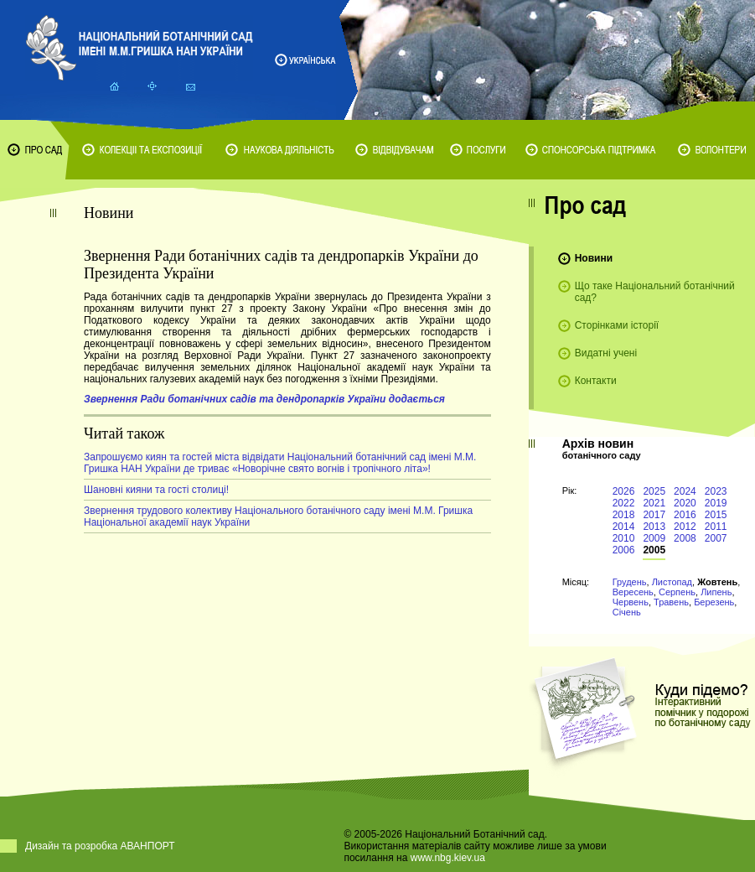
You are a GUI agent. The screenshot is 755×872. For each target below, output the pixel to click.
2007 (716, 538)
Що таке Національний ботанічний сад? (655, 292)
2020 (685, 503)
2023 (716, 491)
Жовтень (717, 582)
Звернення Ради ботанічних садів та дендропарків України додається (264, 399)
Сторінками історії (617, 325)
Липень (716, 592)
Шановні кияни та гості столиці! (156, 490)
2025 (654, 491)
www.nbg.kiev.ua (448, 858)
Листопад (672, 582)
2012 (685, 526)
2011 (716, 526)
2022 (624, 503)
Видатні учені (606, 353)
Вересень (633, 592)
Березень (714, 602)
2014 (624, 526)
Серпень (677, 592)
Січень (627, 612)
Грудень (630, 582)
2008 (685, 538)
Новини (594, 258)
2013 (654, 526)
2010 (624, 538)
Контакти (596, 381)
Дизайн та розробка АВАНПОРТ (100, 846)
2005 (654, 550)
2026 (624, 491)
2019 (716, 503)
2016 (685, 515)
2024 (685, 491)
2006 (624, 550)
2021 (654, 503)
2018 (624, 515)
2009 (654, 538)
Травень (671, 602)
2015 (716, 515)
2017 (654, 515)
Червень (631, 602)
